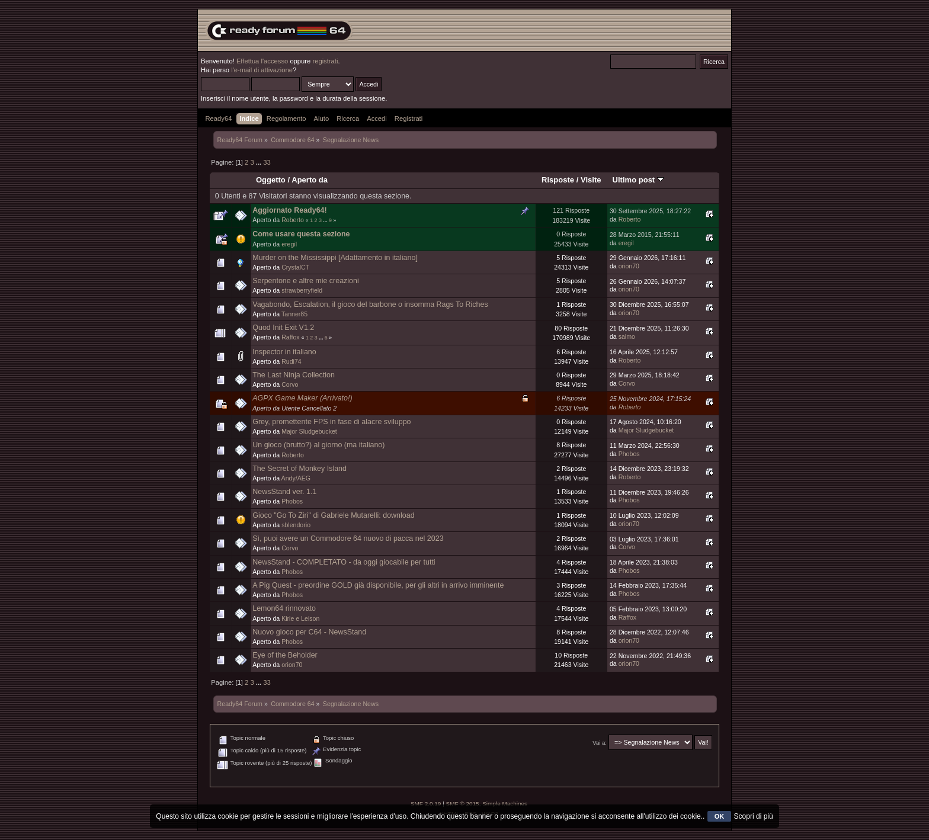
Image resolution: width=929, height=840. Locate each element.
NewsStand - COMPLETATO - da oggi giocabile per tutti (343, 562)
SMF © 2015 (462, 803)
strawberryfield (301, 290)
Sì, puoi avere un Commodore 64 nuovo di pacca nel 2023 (347, 538)
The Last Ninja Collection (293, 375)
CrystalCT (295, 267)
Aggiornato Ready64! (289, 210)
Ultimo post (638, 179)
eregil (289, 244)
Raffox (290, 337)
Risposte (558, 179)
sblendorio (295, 524)
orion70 (629, 266)
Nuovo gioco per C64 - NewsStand (309, 632)
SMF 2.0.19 (426, 803)
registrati (325, 61)
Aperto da (309, 179)
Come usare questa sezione (301, 234)
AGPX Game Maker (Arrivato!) (302, 398)
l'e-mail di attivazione (262, 69)
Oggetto (271, 179)
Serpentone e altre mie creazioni (305, 281)
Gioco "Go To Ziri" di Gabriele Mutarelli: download (333, 515)
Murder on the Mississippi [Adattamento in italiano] (335, 258)
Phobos (629, 453)
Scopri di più (753, 816)
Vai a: (599, 742)
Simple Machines (504, 803)
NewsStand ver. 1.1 (284, 492)
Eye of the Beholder (285, 655)
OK (720, 816)
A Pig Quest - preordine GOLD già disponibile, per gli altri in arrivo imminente (378, 585)
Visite (591, 179)
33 (266, 162)
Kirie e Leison (300, 618)
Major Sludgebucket (309, 431)
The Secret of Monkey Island (299, 468)
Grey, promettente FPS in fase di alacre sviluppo (331, 422)
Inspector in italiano (284, 352)
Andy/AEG (295, 478)
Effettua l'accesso (262, 61)
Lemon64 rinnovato (284, 608)
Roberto (292, 219)
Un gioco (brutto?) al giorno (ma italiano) (318, 445)
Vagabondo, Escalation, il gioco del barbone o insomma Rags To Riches (370, 304)
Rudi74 (291, 361)
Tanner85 (294, 314)
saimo (627, 336)
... (259, 162)
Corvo (289, 384)
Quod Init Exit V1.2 (283, 327)
